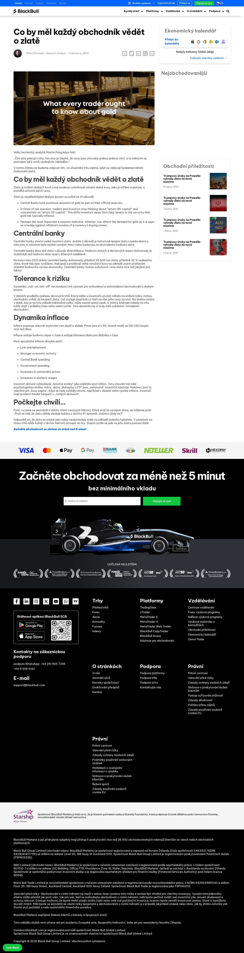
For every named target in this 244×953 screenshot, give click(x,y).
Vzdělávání (173, 11)
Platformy (152, 11)
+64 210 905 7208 (53, 664)
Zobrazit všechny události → (208, 58)
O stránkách (194, 11)
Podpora (214, 11)
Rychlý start (131, 11)
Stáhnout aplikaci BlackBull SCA (42, 616)
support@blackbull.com (29, 685)
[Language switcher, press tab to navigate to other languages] (220, 3)
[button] (124, 53)
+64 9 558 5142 (24, 668)
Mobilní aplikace (142, 3)
